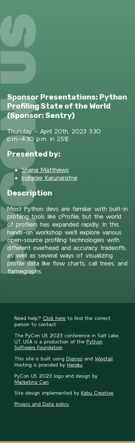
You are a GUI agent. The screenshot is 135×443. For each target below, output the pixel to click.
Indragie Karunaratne (49, 177)
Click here (54, 318)
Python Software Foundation (58, 345)
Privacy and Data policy (41, 404)
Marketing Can (31, 382)
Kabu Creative (97, 393)
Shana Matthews (45, 170)
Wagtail (104, 358)
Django (74, 358)
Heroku (74, 365)
